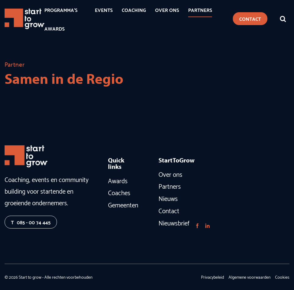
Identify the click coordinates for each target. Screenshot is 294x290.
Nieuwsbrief (172, 222)
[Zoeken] (283, 19)
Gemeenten (122, 204)
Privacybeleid (212, 276)
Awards (118, 180)
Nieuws (168, 197)
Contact (168, 210)
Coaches (119, 192)
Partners (169, 185)
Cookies (282, 276)
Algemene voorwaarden (249, 276)
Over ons (170, 173)
